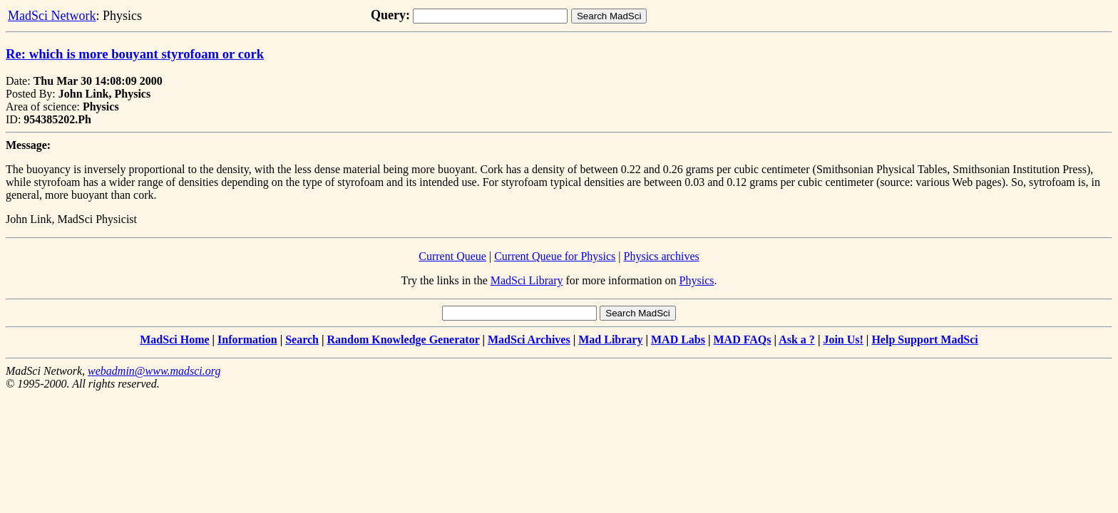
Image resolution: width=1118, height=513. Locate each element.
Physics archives (661, 256)
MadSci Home (174, 339)
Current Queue (452, 256)
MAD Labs (678, 339)
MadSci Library (527, 280)
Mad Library (610, 339)
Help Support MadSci (924, 339)
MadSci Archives (529, 339)
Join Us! (843, 339)
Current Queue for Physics (554, 256)
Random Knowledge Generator (403, 339)
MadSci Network (52, 16)
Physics (696, 280)
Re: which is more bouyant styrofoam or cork (135, 53)
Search (302, 339)
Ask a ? (797, 339)
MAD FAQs (742, 339)
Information (247, 339)
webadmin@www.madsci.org (154, 371)
